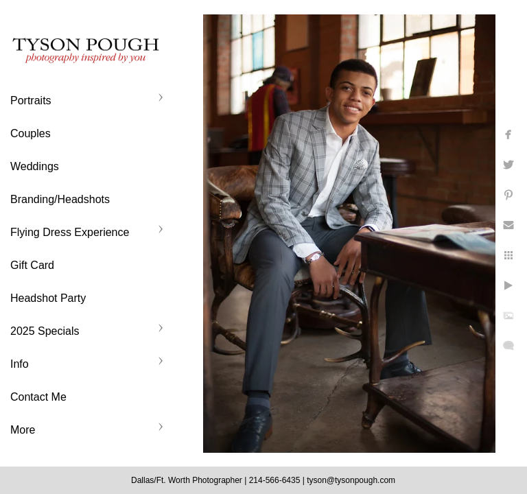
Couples (30, 133)
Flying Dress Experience (69, 232)
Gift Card (32, 265)
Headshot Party (48, 298)
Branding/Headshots (60, 199)
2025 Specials (45, 331)
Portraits (30, 100)
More (22, 430)
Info (19, 364)
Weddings (34, 166)
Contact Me (38, 397)
